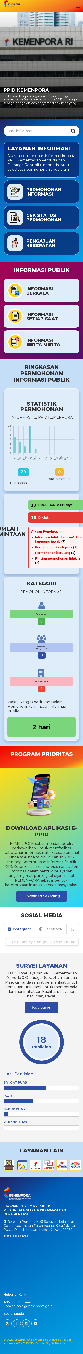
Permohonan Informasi (43, 192)
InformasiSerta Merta (43, 342)
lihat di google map (16, 1235)
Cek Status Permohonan (43, 217)
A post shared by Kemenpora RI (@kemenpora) (42, 942)
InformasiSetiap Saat (42, 316)
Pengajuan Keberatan (41, 243)
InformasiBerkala (39, 291)
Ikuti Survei (41, 1007)
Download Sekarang (41, 896)
